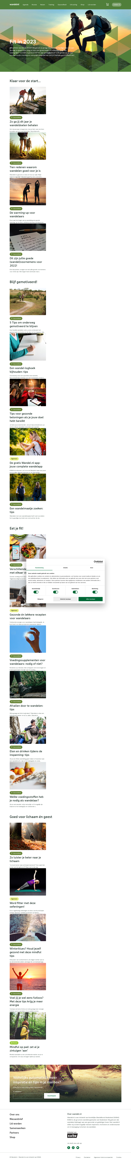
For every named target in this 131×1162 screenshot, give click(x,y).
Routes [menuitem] (34, 5)
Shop (12, 1137)
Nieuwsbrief (16, 1119)
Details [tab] (65, 567)
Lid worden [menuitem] (92, 5)
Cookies (118, 1157)
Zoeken (115, 5)
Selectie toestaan (65, 599)
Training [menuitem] (51, 5)
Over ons (14, 1114)
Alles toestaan (90, 599)
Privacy (78, 1157)
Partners (14, 1133)
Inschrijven (52, 1096)
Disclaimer (87, 1157)
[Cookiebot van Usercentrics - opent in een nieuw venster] (95, 562)
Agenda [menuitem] (25, 5)
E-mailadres (17, 1092)
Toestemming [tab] (39, 567)
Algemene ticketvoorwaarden (103, 1157)
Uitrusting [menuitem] (73, 5)
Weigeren (40, 599)
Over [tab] (91, 567)
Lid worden (16, 1123)
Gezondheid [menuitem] (62, 5)
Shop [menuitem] (82, 5)
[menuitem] (14, 4)
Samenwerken (17, 1128)
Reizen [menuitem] (42, 5)
